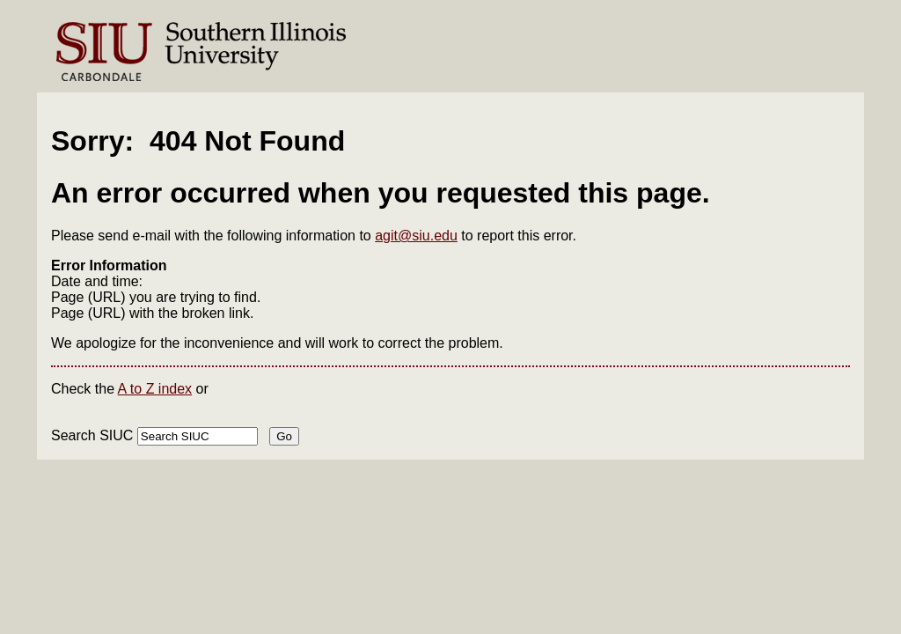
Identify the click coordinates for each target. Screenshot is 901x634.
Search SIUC (92, 435)
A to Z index (155, 388)
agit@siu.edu (416, 235)
